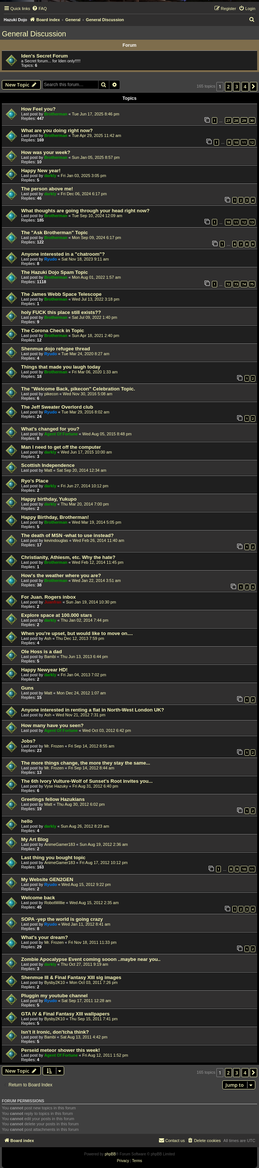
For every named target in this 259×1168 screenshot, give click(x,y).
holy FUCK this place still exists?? (61, 312)
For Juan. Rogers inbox (48, 597)
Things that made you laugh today (60, 367)
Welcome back (38, 897)
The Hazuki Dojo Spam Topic (54, 272)
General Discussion (34, 34)
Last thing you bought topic (53, 857)
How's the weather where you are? (61, 575)
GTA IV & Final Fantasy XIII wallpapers (65, 1014)
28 (236, 120)
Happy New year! (40, 170)
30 (252, 120)
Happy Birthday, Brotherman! (55, 517)
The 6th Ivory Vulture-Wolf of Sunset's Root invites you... (87, 781)
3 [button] (236, 86)
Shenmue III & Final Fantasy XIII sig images (71, 977)
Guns (27, 688)
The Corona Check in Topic (52, 330)
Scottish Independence (47, 465)
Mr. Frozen (54, 746)
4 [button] (245, 86)
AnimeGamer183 (59, 844)
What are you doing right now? (57, 130)
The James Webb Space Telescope (61, 294)
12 (252, 142)
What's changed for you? (50, 429)
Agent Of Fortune (60, 434)
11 (244, 142)
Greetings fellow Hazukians (52, 799)
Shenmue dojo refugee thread (55, 348)
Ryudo (50, 259)
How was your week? (45, 152)
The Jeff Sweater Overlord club (57, 407)
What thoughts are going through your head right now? (85, 210)
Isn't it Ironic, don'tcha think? (55, 1032)
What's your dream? (44, 937)
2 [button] (228, 86)
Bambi (50, 656)
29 (244, 120)
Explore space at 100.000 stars (56, 615)
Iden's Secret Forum (44, 56)
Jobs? (28, 741)
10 (236, 142)
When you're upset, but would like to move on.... (77, 633)
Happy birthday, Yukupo (49, 499)
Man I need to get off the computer (61, 447)
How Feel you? (38, 109)
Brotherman (55, 114)
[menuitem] (39, 8)
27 (228, 120)
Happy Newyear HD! (44, 670)
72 (228, 284)
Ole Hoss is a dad (41, 651)
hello (27, 821)
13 (252, 222)
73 (236, 284)
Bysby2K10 (54, 982)
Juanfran (52, 602)
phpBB (110, 1154)
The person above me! (47, 189)
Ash (47, 638)
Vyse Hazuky (56, 786)
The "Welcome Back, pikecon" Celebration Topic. (78, 389)
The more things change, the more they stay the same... (85, 763)
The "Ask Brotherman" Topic (54, 232)
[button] (253, 86)
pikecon (51, 394)
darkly (50, 175)
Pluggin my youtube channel (54, 995)
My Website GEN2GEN (47, 879)
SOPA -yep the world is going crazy (62, 919)
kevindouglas (56, 540)
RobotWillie (54, 902)
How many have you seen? (52, 725)
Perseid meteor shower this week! (60, 1050)
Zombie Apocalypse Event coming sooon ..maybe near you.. (90, 959)
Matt (48, 470)
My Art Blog (35, 839)
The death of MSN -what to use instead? (67, 535)
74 (244, 284)
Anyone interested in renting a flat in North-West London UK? (92, 710)
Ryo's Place (35, 481)
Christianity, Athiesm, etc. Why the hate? (68, 557)
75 (252, 284)
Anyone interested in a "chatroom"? (63, 254)
